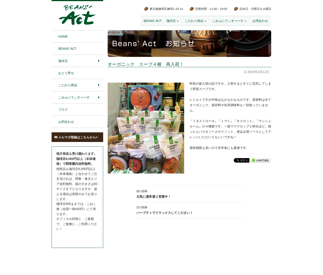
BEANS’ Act (153, 21)
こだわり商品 (194, 21)
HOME (63, 36)
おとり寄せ (66, 73)
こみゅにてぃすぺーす (228, 21)
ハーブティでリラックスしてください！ (189, 210)
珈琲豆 (171, 21)
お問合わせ (260, 21)
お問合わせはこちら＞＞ (73, 237)
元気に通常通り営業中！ (189, 193)
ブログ (63, 109)
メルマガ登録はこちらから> (78, 137)
